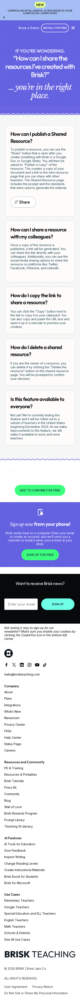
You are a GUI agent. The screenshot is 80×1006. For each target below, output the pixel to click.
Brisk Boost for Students (21, 876)
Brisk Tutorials (14, 781)
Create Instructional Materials (24, 870)
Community (12, 794)
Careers (10, 750)
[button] (73, 28)
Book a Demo (29, 28)
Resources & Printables (20, 774)
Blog (7, 800)
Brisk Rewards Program (20, 813)
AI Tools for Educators (19, 844)
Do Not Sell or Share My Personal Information (36, 993)
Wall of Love (13, 807)
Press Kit (10, 787)
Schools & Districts (17, 933)
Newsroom (11, 718)
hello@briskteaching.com (22, 674)
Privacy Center (14, 724)
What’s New (12, 711)
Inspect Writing (14, 857)
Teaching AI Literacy (18, 826)
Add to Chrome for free (40, 490)
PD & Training (13, 768)
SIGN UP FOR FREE (40, 555)
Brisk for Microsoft (17, 883)
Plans (8, 698)
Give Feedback (15, 850)
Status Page (12, 744)
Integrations (12, 705)
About (8, 692)
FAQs (8, 731)
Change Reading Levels (21, 863)
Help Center (12, 737)
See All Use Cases (17, 939)
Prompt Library (14, 820)
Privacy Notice (42, 986)
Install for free (55, 27)
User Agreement (15, 986)
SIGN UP (58, 604)
